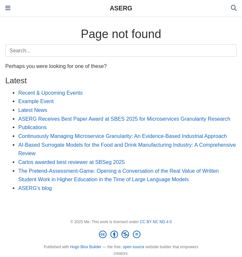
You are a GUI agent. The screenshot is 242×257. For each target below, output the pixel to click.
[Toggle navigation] (7, 8)
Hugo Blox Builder (85, 247)
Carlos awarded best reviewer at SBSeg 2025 (71, 162)
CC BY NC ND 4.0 (156, 222)
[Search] (234, 8)
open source (133, 247)
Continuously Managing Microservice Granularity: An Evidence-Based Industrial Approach (122, 136)
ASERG (121, 8)
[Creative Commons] (121, 234)
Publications (32, 127)
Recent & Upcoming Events (50, 93)
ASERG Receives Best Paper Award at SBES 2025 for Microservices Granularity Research (124, 119)
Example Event (36, 101)
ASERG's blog (35, 188)
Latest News (32, 110)
